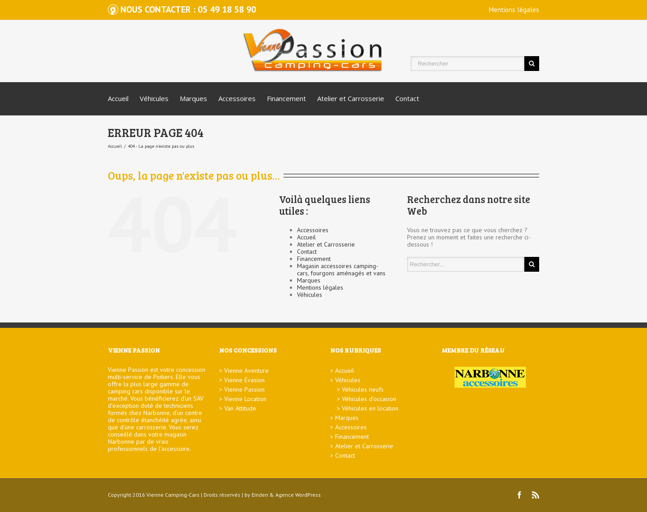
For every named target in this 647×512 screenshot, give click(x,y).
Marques (193, 98)
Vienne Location (245, 399)
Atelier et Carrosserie (350, 98)
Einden (260, 494)
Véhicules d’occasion (369, 399)
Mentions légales (514, 9)
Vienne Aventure (246, 370)
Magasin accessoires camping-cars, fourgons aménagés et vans (341, 269)
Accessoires (237, 98)
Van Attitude (240, 408)
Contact (407, 98)
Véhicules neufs (363, 389)
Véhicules (154, 98)
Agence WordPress (298, 494)
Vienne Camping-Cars (172, 494)
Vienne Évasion (244, 380)
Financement (286, 98)
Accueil (118, 98)
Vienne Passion (244, 389)
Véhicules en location (370, 408)
